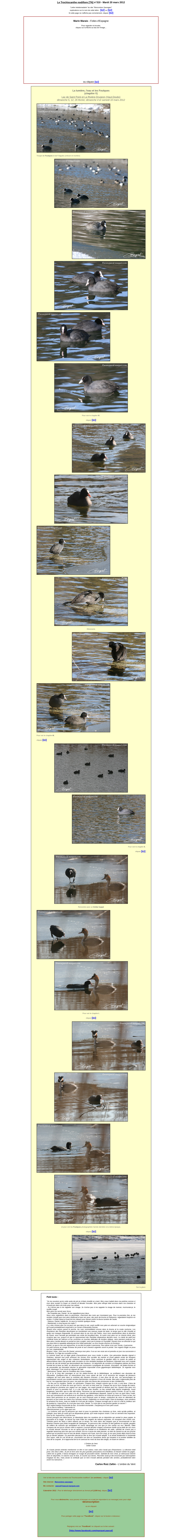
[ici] (102, 10)
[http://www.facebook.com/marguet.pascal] (91, 1530)
